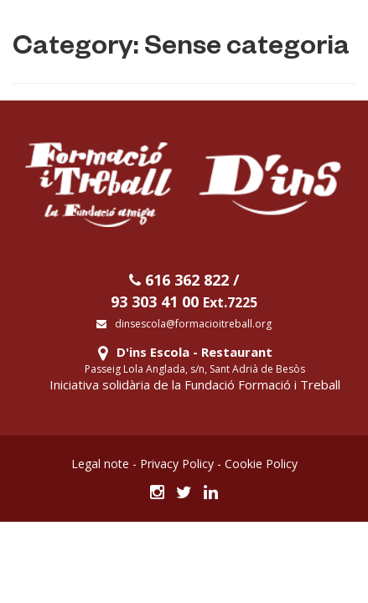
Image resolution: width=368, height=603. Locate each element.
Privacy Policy (177, 464)
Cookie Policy (261, 464)
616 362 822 (179, 280)
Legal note (100, 464)
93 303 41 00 (184, 301)
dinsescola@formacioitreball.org (184, 324)
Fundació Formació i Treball (262, 384)
